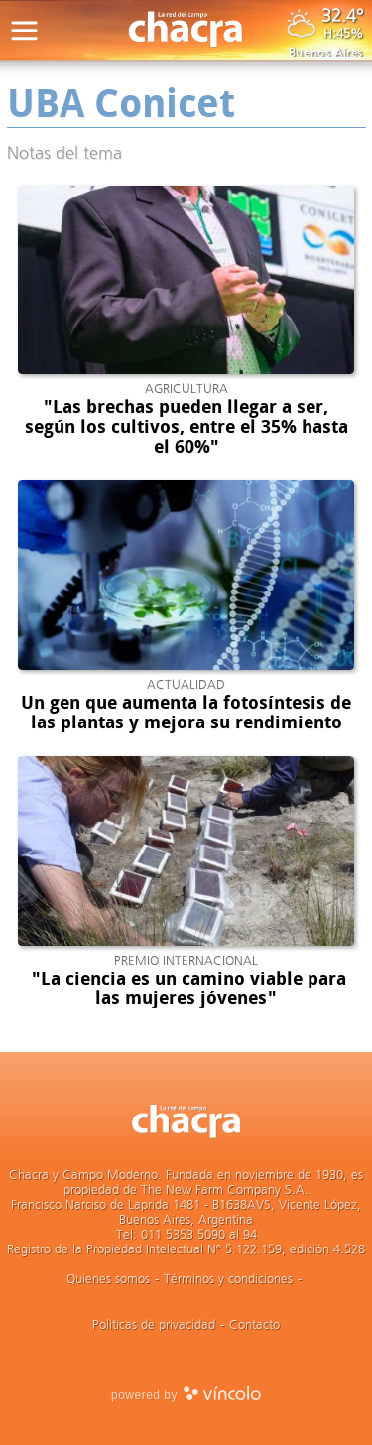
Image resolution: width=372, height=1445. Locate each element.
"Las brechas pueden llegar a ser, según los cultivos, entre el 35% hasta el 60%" (186, 427)
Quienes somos (108, 1278)
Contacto (254, 1324)
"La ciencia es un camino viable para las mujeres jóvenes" (186, 988)
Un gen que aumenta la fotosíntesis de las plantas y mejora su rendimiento (186, 712)
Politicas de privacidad (153, 1324)
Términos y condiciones (228, 1278)
